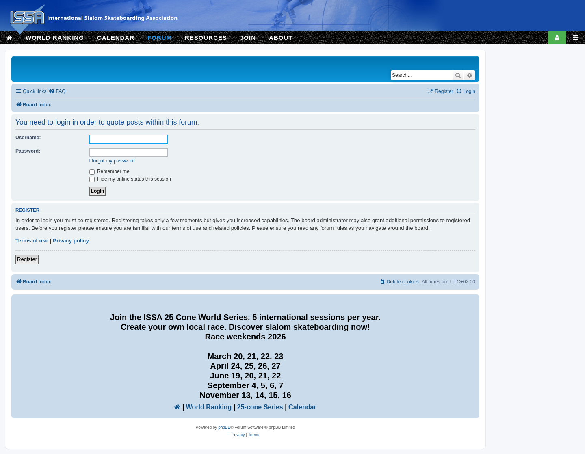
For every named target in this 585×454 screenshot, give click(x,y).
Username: (28, 138)
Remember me (109, 171)
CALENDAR (115, 37)
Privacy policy (71, 241)
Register (27, 259)
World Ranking (209, 407)
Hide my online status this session (130, 179)
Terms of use (31, 241)
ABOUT (280, 37)
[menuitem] (56, 91)
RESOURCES (206, 37)
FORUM (159, 37)
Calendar (302, 407)
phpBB (224, 427)
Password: (27, 151)
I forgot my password (112, 161)
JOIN (248, 37)
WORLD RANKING (55, 37)
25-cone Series (260, 407)
